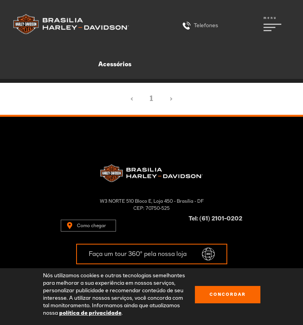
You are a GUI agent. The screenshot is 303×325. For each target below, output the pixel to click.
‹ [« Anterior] (132, 98)
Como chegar (91, 225)
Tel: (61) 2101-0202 (215, 219)
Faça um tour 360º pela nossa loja (138, 254)
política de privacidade (90, 313)
